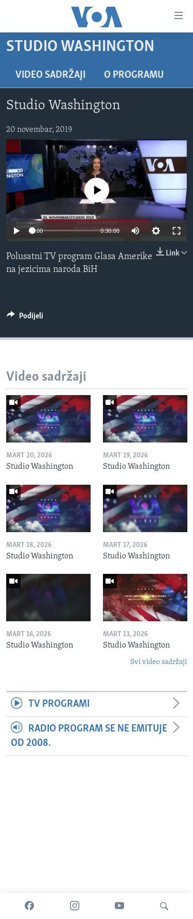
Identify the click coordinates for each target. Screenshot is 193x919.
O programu (134, 75)
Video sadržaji (50, 75)
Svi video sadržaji (158, 662)
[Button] (25, 318)
